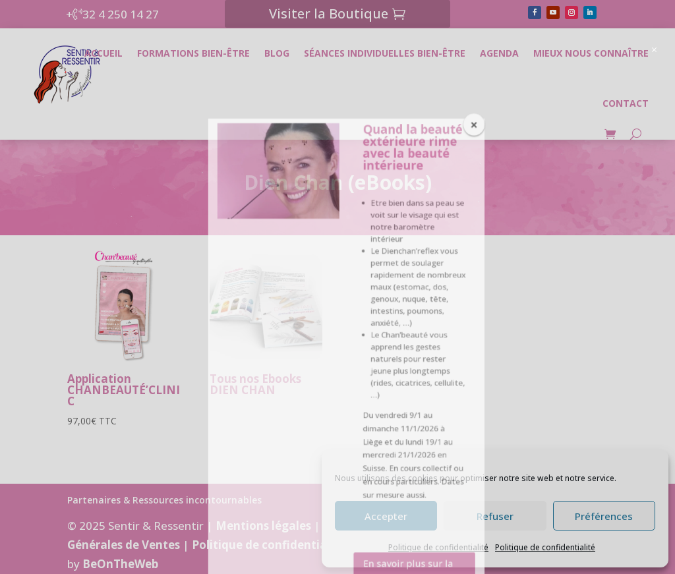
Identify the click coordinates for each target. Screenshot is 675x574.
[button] (660, 38)
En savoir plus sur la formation (408, 167)
